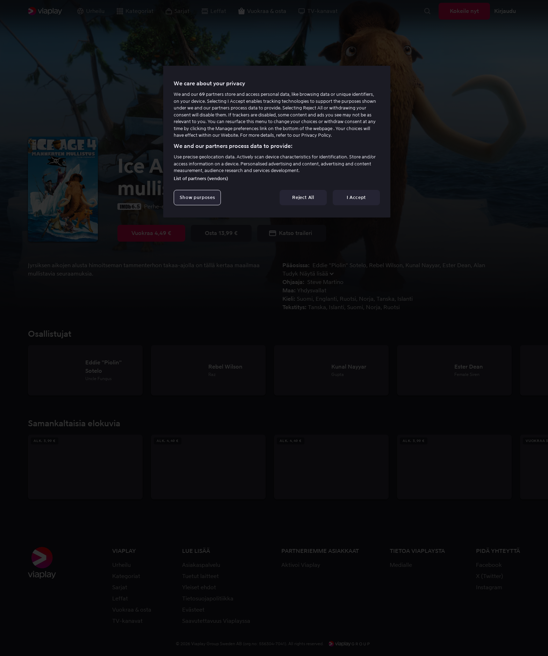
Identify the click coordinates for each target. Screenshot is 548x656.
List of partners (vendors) (201, 178)
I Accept (356, 197)
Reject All (303, 197)
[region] (276, 142)
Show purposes (197, 197)
